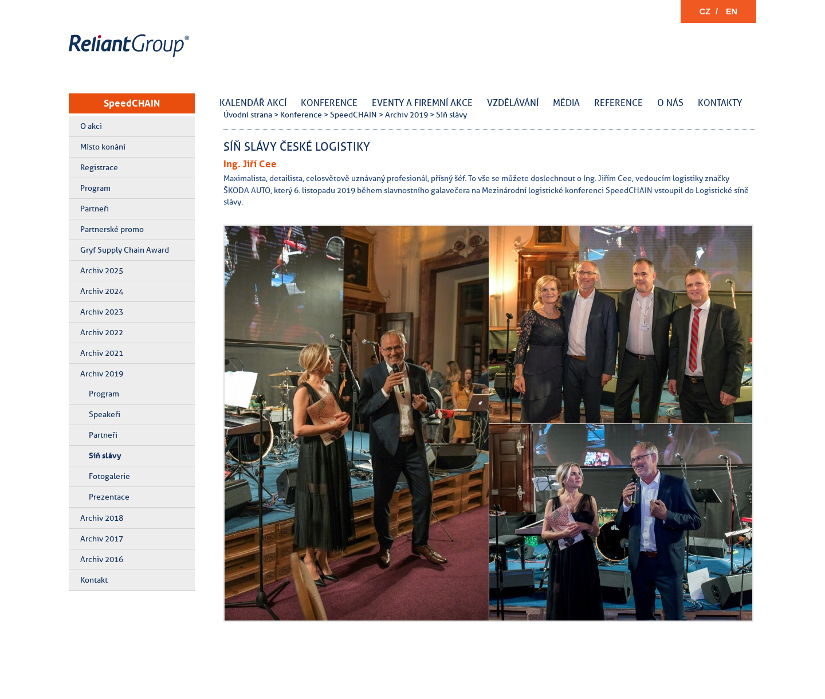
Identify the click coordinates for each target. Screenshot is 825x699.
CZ (705, 11)
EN (731, 11)
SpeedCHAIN (132, 103)
